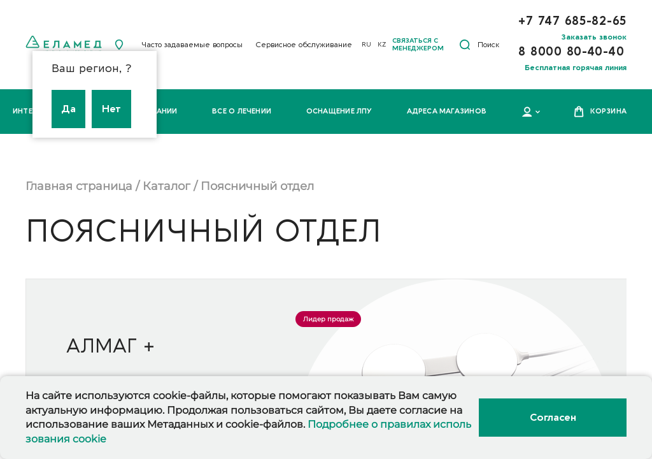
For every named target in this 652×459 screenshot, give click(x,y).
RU (366, 44)
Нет (111, 109)
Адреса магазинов (446, 111)
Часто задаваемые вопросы (192, 44)
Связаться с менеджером (418, 44)
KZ (382, 44)
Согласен (553, 417)
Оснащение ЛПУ (339, 111)
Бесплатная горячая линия (576, 67)
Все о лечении (241, 111)
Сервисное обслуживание (303, 44)
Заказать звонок (594, 37)
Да (68, 109)
